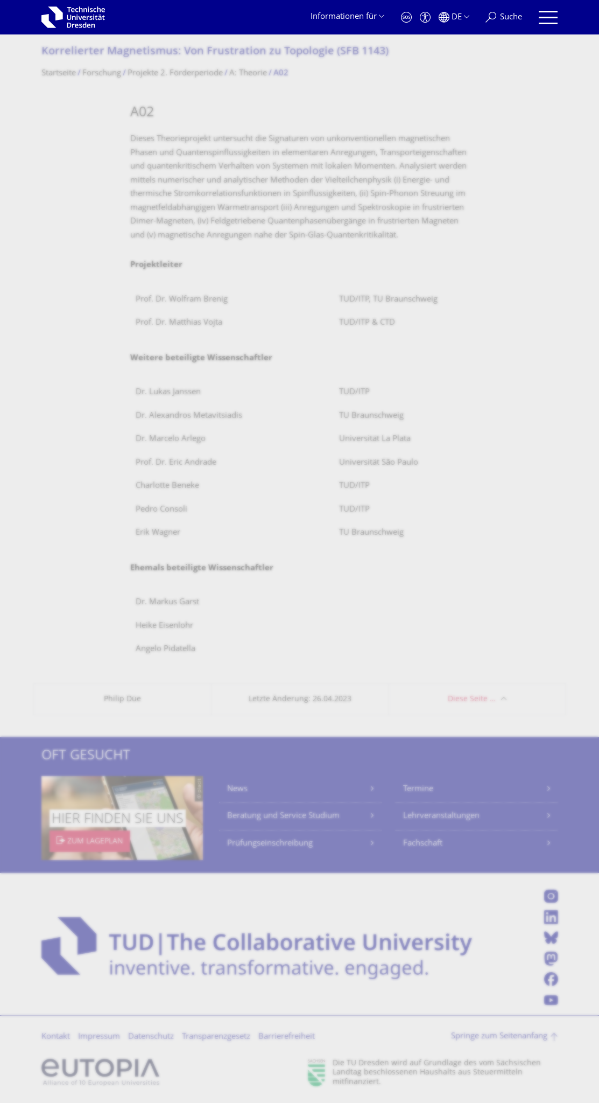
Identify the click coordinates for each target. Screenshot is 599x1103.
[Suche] (503, 17)
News (237, 789)
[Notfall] (406, 17)
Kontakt (55, 1037)
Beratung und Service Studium (283, 816)
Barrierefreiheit (286, 1037)
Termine (418, 789)
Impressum (99, 1037)
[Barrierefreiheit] (425, 17)
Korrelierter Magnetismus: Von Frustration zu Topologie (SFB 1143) (215, 52)
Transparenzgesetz (216, 1037)
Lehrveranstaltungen (441, 816)
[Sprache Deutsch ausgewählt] (454, 17)
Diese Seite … (472, 699)
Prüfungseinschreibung (270, 844)
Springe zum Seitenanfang (499, 1036)
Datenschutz (151, 1037)
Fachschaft (422, 844)
